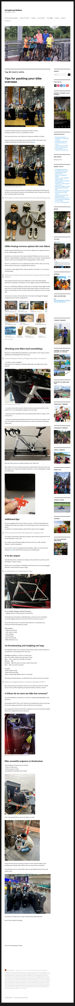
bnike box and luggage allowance (38, 976)
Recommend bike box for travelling (35, 982)
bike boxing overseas (25, 976)
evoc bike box (16, 979)
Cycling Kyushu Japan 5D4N (61, 169)
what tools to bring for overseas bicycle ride (14, 986)
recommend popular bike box (21, 983)
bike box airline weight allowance (15, 972)
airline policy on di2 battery (32, 970)
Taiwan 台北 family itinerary (61, 147)
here (34, 142)
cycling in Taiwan (33, 978)
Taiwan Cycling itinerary (16, 985)
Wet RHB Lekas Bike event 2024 (62, 197)
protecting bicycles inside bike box (19, 982)
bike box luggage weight (28, 974)
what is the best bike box (43, 985)
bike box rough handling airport (37, 975)
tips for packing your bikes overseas (30, 985)
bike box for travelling (18, 974)
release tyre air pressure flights (35, 983)
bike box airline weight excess (29, 972)
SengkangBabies (11, 970)
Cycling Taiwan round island (44, 978)
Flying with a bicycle (24, 979)
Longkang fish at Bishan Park (61, 149)
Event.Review (41, 18)
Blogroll (63, 18)
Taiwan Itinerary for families (61, 145)
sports (24, 970)
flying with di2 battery (33, 979)
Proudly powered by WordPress (21, 997)
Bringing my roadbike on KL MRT (62, 186)
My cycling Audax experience (61, 170)
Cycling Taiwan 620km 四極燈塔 (62, 190)
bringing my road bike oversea (23, 978)
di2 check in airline (9, 979)
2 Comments (24, 988)
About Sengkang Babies (11, 18)
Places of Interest (24, 18)
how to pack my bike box (44, 979)
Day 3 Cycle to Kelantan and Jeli (62, 202)
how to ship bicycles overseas (37, 981)
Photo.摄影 (50, 18)
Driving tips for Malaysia (60, 137)
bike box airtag (40, 972)
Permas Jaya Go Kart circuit (61, 141)
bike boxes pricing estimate (14, 976)
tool (11, 550)
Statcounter (3, 1005)
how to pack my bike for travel (11, 981)
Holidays (33, 18)
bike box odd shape (39, 974)
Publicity (57, 18)
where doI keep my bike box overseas (32, 986)
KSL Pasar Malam (59, 148)
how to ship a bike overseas (24, 981)
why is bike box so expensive (13, 988)
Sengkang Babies (13, 10)
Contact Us (8, 21)
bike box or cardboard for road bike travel (20, 975)
